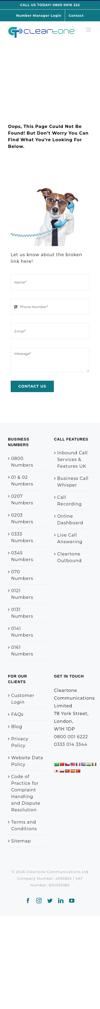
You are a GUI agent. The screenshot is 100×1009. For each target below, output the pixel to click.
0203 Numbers (22, 518)
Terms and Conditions (24, 825)
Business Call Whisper (73, 482)
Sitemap (21, 841)
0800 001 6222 (71, 736)
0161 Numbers (22, 651)
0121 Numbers (22, 594)
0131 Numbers (22, 613)
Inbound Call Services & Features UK (72, 459)
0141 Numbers (22, 632)
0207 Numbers (22, 499)
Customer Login (22, 699)
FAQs (17, 714)
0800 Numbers (22, 462)
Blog (16, 726)
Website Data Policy (27, 761)
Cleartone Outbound (69, 557)
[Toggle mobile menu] (89, 29)
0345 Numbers (22, 556)
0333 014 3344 (70, 744)
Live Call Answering (70, 538)
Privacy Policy (19, 742)
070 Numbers (22, 575)
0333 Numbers (22, 537)
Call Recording (69, 500)
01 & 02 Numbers (22, 481)
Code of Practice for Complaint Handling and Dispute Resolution (25, 793)
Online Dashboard (70, 519)
